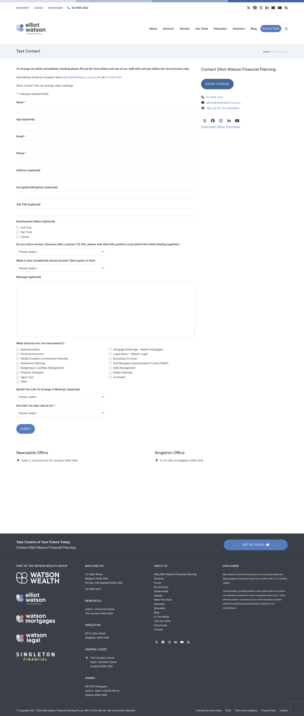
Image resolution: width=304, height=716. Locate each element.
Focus (157, 582)
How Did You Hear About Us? (36, 406)
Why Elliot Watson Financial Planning (175, 573)
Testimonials (161, 590)
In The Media (161, 616)
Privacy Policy (268, 710)
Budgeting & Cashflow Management (42, 367)
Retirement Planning (33, 363)
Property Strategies (32, 372)
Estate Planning (122, 372)
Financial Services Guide (208, 710)
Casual (25, 236)
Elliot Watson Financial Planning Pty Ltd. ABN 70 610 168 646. (74, 710)
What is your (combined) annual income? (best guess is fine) (56, 261)
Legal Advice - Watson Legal (130, 353)
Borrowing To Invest (125, 358)
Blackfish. (131, 710)
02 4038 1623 (80, 7)
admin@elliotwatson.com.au (79, 77)
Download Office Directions (220, 127)
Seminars (159, 603)
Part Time (26, 232)
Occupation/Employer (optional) (36, 187)
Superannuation (30, 349)
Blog (156, 611)
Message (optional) (28, 277)
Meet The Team (163, 599)
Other (24, 381)
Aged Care (27, 377)
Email (20, 136)
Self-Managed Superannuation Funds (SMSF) (140, 363)
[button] (286, 28)
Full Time (26, 227)
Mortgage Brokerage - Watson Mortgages (138, 349)
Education (159, 607)
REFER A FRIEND (217, 83)
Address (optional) (28, 170)
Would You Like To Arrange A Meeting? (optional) (47, 389)
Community (160, 624)
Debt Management (124, 367)
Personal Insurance (32, 353)
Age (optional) (25, 119)
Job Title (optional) (28, 204)
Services (159, 578)
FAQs (228, 710)
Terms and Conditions (246, 710)
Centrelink (119, 377)
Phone (21, 153)
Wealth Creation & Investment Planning (44, 358)
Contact (158, 628)
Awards (158, 595)
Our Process (161, 586)
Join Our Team (162, 620)
